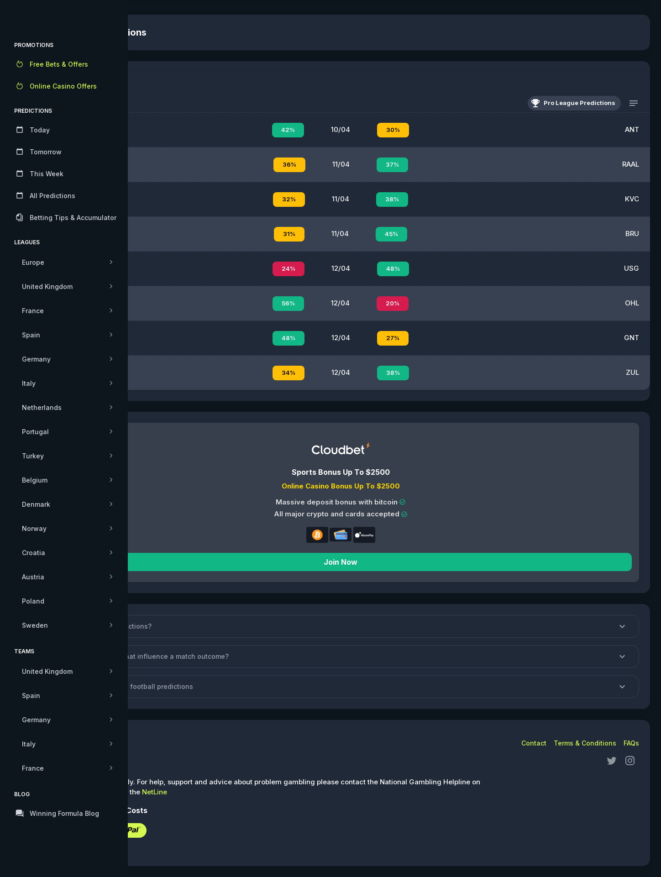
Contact (533, 743)
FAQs (631, 743)
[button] (394, 626)
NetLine (261, 792)
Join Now (394, 562)
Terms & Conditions (585, 743)
